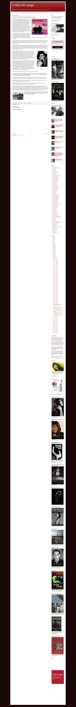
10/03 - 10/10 (55, 272)
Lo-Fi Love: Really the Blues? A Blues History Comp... (57, 309)
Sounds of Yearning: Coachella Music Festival (24, 17)
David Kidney (54, 190)
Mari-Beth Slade (54, 202)
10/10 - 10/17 (55, 271)
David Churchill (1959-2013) (39, 12)
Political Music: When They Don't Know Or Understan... (57, 304)
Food (53, 219)
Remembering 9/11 (55, 221)
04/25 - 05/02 (55, 300)
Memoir (53, 211)
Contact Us (52, 12)
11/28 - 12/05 (55, 262)
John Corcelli (54, 176)
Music (15, 104)
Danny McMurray (54, 197)
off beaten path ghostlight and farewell (57, 347)
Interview (53, 181)
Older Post (46, 133)
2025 (53, 238)
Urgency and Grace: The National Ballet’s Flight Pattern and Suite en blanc (59, 137)
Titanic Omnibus (54, 223)
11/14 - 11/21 (55, 265)
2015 (53, 250)
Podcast (53, 191)
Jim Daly (53, 233)
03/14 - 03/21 (55, 320)
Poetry (53, 208)
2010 (53, 256)
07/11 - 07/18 (55, 287)
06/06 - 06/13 (55, 293)
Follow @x (52, 56)
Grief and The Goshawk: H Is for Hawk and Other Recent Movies (59, 126)
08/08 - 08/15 (55, 282)
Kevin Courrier (54, 172)
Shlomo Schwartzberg (55, 175)
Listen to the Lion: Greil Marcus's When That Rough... (57, 313)
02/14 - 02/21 (55, 325)
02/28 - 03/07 (55, 323)
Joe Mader (53, 209)
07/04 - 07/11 (55, 288)
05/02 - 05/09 (55, 299)
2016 (53, 249)
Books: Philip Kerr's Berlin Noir (57, 307)
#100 (53, 306)
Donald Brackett (54, 179)
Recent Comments (24, 12)
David (52, 337)
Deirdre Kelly (54, 178)
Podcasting (53, 225)
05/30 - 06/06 (55, 294)
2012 (53, 254)
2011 (53, 255)
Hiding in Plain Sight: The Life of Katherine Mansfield (58, 120)
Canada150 (54, 205)
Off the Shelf (54, 206)
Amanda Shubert (54, 203)
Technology (53, 227)
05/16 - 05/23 (55, 297)
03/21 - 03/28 (55, 319)
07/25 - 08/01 (55, 284)
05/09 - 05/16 (55, 298)
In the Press (17, 12)
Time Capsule (54, 224)
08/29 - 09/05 (55, 278)
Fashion (53, 218)
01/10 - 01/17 (55, 331)
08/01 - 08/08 (55, 283)
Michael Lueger (54, 194)
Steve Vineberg (54, 167)
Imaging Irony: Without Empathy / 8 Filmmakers (59, 131)
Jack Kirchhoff (54, 210)
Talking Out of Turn (55, 196)
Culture (53, 174)
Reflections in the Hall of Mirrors (56, 226)
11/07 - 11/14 (55, 266)
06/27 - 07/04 (55, 289)
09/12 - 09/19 (55, 276)
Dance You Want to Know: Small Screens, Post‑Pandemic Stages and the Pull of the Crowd (59, 154)
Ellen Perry (53, 220)
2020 (53, 244)
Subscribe (57, 12)
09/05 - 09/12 (55, 277)
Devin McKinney (54, 195)
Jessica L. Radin (54, 212)
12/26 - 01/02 (55, 257)
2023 (53, 240)
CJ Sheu (53, 192)
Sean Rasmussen (54, 232)
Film (52, 166)
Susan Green (18, 104)
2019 (53, 245)
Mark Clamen (54, 182)
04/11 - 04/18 (55, 303)
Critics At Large (23, 5)
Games (53, 193)
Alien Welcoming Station (54, 341)
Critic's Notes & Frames (55, 204)
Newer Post (14, 133)
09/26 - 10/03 (55, 273)
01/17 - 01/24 (55, 330)
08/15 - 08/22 (55, 281)
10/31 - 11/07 (55, 267)
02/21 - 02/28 (55, 324)
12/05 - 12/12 (55, 261)
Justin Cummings (54, 177)
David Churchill (54, 180)
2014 (53, 251)
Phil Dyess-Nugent (54, 188)
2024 (53, 239)
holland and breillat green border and (56, 352)
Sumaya (52, 356)
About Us (47, 12)
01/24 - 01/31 (55, 329)
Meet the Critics (30, 12)
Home (13, 12)
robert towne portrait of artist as (56, 342)
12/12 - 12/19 (55, 260)
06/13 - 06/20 (55, 292)
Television (53, 173)
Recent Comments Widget (60, 358)
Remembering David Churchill (56, 222)
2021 (53, 243)
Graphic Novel (54, 207)
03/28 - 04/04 (55, 318)
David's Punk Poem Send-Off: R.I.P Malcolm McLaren (58, 315)
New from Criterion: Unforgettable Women (59, 159)
